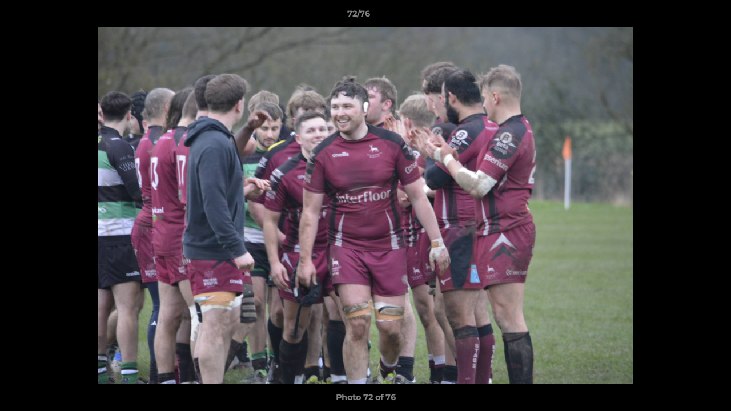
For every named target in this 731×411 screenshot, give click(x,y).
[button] (683, 16)
